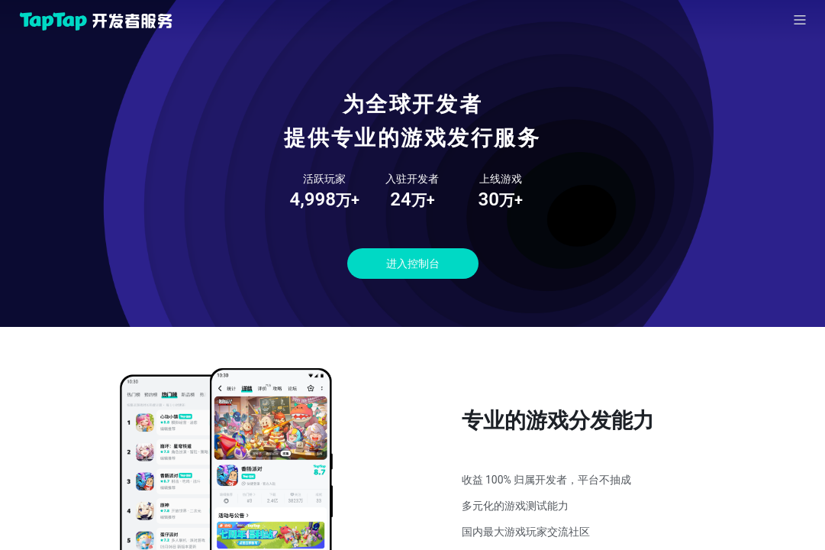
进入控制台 (413, 263)
